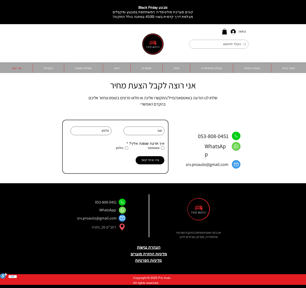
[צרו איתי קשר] (150, 160)
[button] (224, 31)
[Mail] (236, 164)
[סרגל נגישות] (3, 276)
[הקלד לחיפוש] (219, 44)
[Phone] (236, 136)
